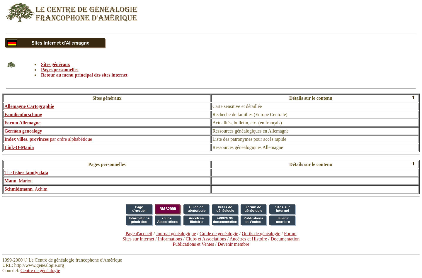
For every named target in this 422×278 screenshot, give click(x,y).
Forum (290, 233)
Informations (170, 238)
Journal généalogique (176, 233)
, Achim (25, 189)
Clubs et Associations (206, 238)
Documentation (285, 238)
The (26, 172)
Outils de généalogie (261, 233)
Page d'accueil (138, 233)
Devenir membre (233, 244)
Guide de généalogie (219, 233)
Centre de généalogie (40, 270)
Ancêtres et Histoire (248, 238)
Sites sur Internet (138, 238)
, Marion (18, 180)
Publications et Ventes (193, 244)
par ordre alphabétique (48, 139)
